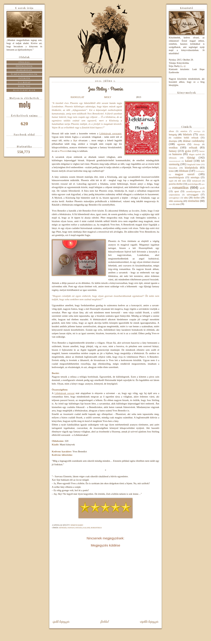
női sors (182, 180)
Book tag (24, 86)
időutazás (173, 158)
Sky (74, 140)
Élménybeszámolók (24, 74)
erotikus (173, 147)
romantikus (96, 528)
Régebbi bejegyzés (149, 621)
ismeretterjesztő (174, 161)
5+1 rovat (24, 82)
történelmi (193, 200)
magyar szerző (184, 174)
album (171, 131)
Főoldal (104, 621)
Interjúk (24, 78)
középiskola (191, 167)
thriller (196, 197)
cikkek (202, 135)
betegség (173, 134)
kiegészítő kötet (193, 164)
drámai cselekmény (194, 140)
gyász (188, 150)
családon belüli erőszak (186, 137)
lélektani (183, 170)
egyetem (181, 144)
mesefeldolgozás (176, 177)
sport (176, 191)
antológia (197, 131)
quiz (203, 184)
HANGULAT (77, 97)
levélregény (200, 171)
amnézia (183, 131)
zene (178, 204)
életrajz (197, 144)
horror (202, 151)
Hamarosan (24, 70)
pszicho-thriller (176, 184)
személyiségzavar (193, 191)
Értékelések (24, 66)
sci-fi (202, 188)
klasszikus (173, 168)
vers (170, 204)
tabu (186, 197)
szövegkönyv (174, 198)
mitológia (195, 177)
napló (171, 181)
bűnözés (63, 528)
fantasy (71, 528)
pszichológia (193, 184)
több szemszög (175, 201)
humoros (177, 154)
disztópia (173, 141)
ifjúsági (78, 528)
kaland (86, 528)
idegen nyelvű (195, 154)
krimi (171, 171)
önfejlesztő (196, 181)
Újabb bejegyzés (61, 621)
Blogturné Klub (24, 90)
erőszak (193, 147)
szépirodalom (174, 195)
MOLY (107, 97)
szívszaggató (193, 194)
